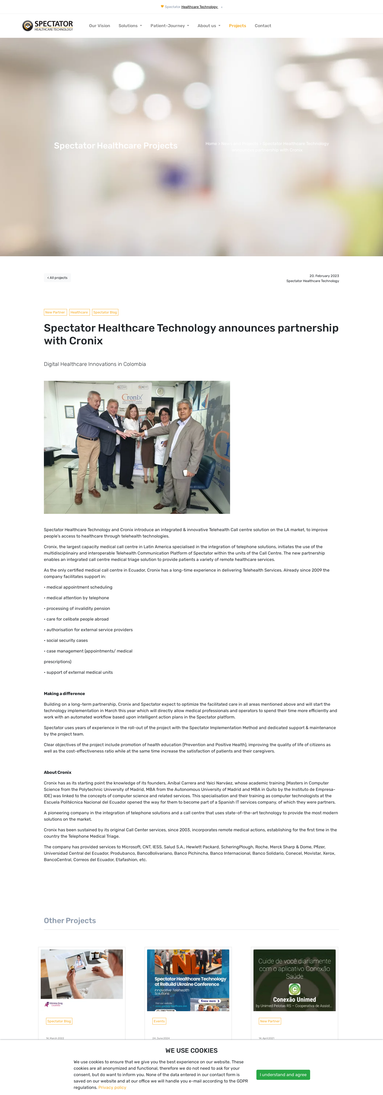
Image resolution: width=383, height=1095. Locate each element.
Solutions (129, 25)
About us (207, 25)
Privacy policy (112, 1087)
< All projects (57, 278)
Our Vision (99, 25)
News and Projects (239, 143)
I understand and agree (283, 1074)
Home (211, 143)
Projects (237, 25)
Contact (263, 25)
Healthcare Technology (199, 7)
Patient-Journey (168, 25)
